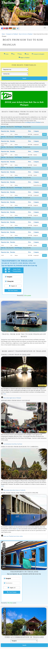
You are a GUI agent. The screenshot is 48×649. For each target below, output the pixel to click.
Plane (20, 54)
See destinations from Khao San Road (12, 444)
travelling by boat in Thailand (33, 122)
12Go (4, 393)
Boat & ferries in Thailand (25, 34)
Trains (6, 54)
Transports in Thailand (12, 34)
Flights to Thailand (24, 57)
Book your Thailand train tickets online (13, 536)
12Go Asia (9, 603)
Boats (27, 54)
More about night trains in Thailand (12, 398)
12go (17, 528)
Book (44, 134)
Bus (13, 54)
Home (3, 34)
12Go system (27, 295)
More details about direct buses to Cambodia (14, 490)
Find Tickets (13, 290)
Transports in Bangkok (38, 54)
